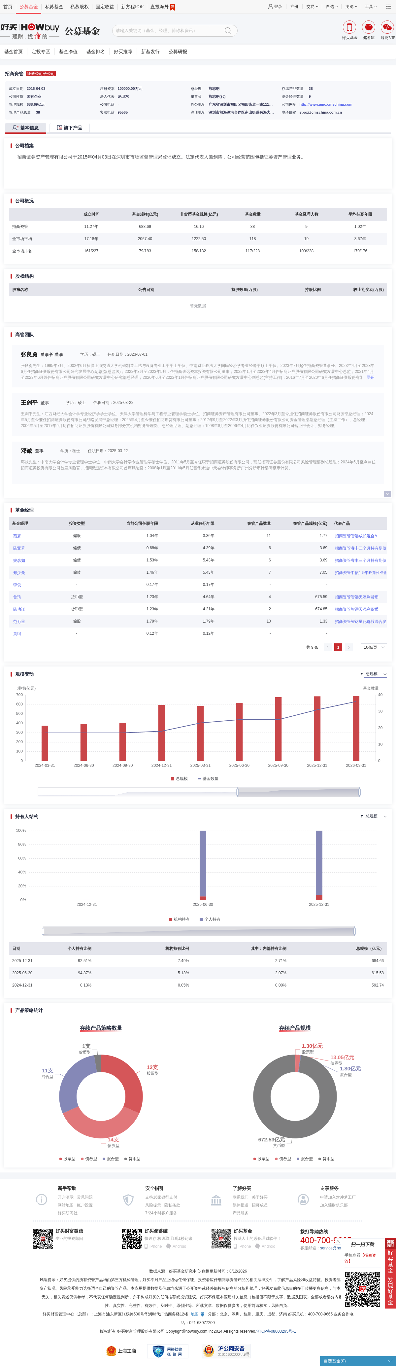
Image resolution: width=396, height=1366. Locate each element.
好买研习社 (68, 1213)
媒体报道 (240, 1205)
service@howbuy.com (339, 1248)
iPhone (155, 1246)
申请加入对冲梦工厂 (338, 1197)
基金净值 (68, 51)
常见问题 (85, 1197)
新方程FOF (132, 6)
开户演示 (66, 1197)
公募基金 (28, 6)
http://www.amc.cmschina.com (326, 104)
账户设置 (85, 1205)
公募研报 (178, 51)
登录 (278, 6)
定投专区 (41, 51)
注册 (294, 6)
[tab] (27, 128)
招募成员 (260, 1205)
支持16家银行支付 (161, 1197)
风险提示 (153, 1205)
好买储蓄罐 (156, 1231)
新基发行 (150, 51)
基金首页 (13, 51)
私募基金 (54, 6)
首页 (8, 6)
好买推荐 (123, 51)
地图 (195, 1314)
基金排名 (95, 51)
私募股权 (79, 6)
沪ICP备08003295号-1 (276, 1331)
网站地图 (66, 1205)
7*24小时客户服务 (161, 1213)
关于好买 (260, 1197)
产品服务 (240, 1213)
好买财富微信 (69, 1231)
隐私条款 (172, 1205)
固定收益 (105, 6)
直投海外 (162, 7)
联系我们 (240, 1197)
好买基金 (243, 1231)
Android (179, 1246)
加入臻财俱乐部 (334, 1205)
